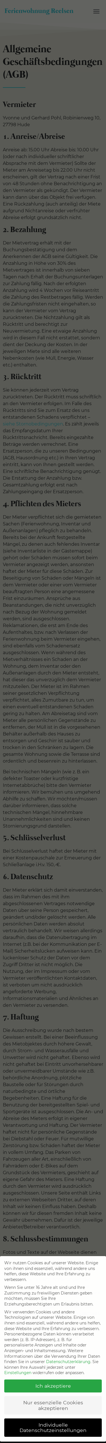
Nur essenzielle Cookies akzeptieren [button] (53, 1400)
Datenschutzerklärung (68, 1356)
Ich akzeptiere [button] (53, 1381)
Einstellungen (17, 1367)
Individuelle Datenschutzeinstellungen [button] (53, 1422)
